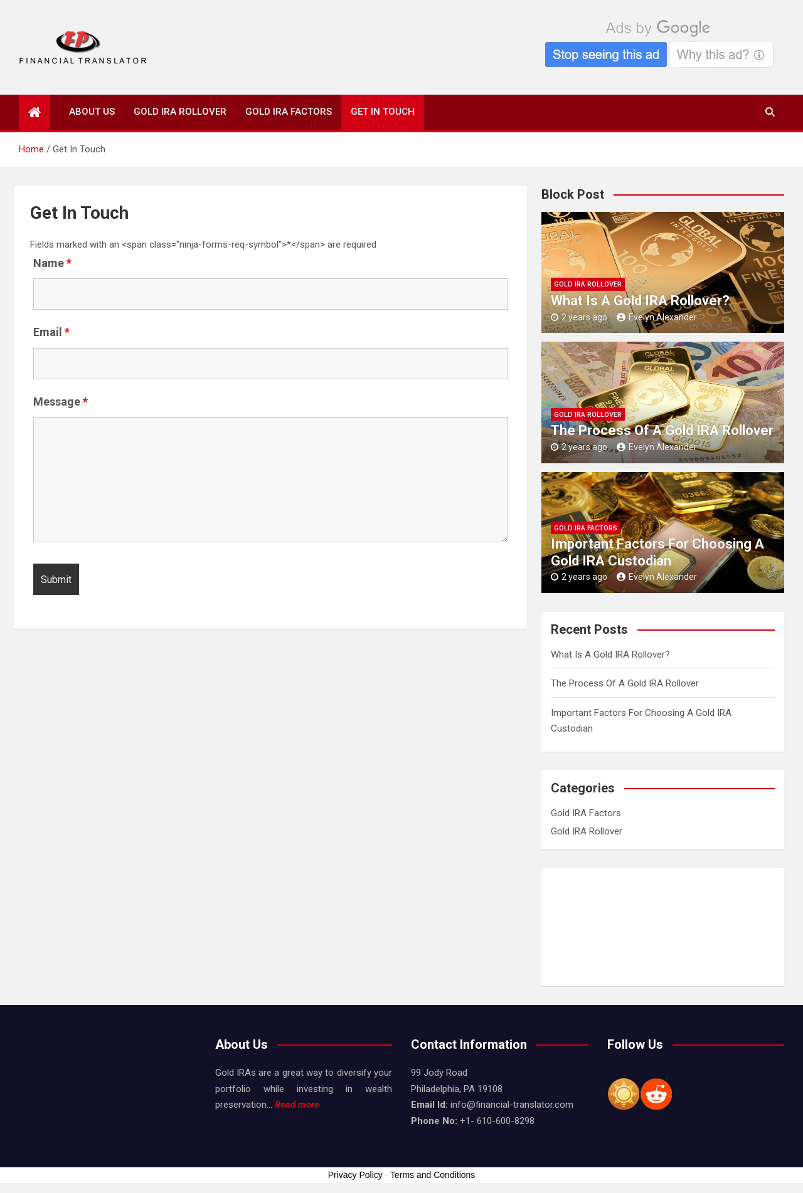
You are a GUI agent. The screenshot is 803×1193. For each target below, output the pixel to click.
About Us (92, 111)
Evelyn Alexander (657, 317)
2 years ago (579, 317)
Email (51, 332)
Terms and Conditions (432, 1175)
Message (60, 402)
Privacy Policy (355, 1175)
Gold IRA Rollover (180, 111)
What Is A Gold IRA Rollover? (640, 300)
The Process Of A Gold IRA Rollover (662, 430)
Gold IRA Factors (288, 111)
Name (52, 263)
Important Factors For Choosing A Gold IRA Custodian (657, 552)
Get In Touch (383, 111)
